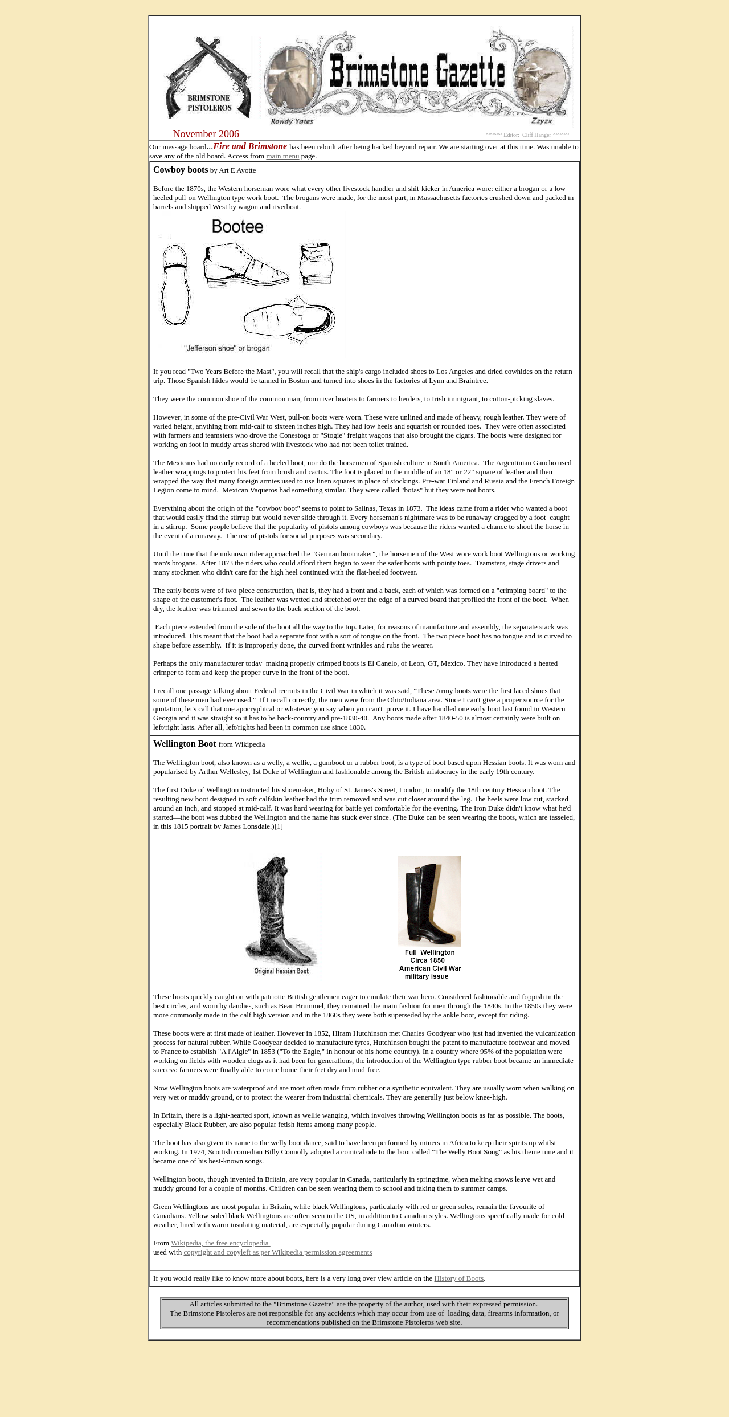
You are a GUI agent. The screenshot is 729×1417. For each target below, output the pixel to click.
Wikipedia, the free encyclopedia (221, 1243)
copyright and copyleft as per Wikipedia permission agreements (277, 1252)
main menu (282, 156)
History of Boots (459, 1278)
